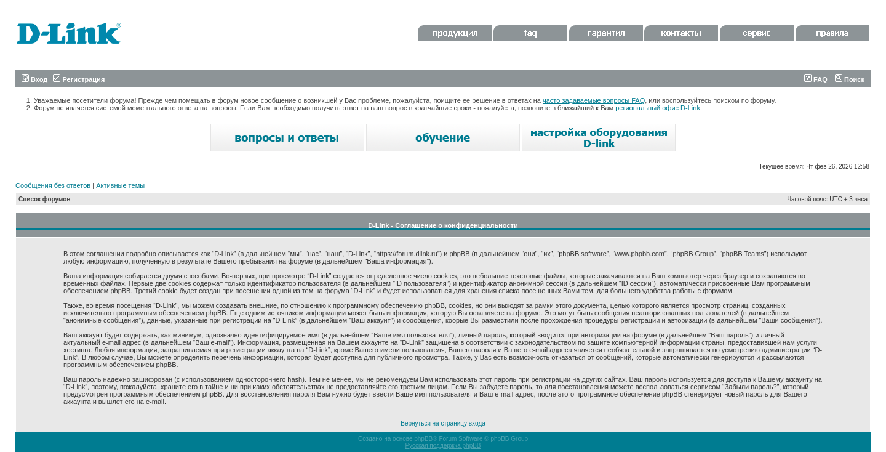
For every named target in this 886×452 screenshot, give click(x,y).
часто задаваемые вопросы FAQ (594, 100)
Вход (34, 79)
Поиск (849, 79)
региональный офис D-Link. (658, 107)
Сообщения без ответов (52, 185)
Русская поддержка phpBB (443, 445)
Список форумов (44, 199)
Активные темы (120, 185)
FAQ (816, 79)
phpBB (423, 438)
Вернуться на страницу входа (443, 423)
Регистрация (79, 79)
